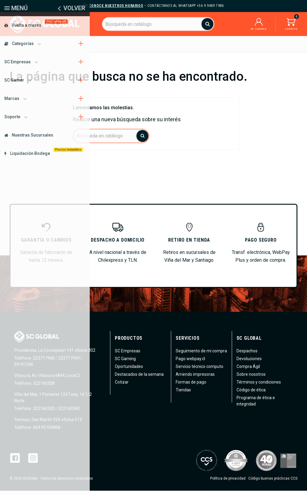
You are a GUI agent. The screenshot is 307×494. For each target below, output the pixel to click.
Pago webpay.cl (190, 362)
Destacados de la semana (139, 377)
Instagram (33, 461)
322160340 (69, 411)
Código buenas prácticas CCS (272, 482)
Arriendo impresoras (195, 377)
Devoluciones (249, 362)
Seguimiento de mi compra (201, 354)
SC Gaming (125, 362)
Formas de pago (191, 385)
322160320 (43, 411)
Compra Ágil (248, 369)
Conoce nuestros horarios (116, 6)
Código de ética (251, 393)
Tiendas (183, 393)
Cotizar (122, 385)
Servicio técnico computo (199, 369)
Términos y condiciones (259, 385)
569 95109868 (46, 430)
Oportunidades (129, 369)
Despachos (247, 354)
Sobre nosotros (251, 377)
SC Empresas (127, 354)
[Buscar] (158, 24)
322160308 (43, 386)
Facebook (15, 461)
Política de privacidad (228, 482)
